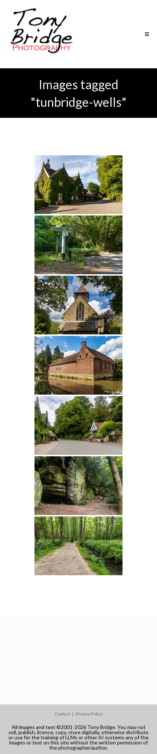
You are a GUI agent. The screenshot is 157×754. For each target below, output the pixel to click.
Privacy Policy (89, 714)
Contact (62, 714)
